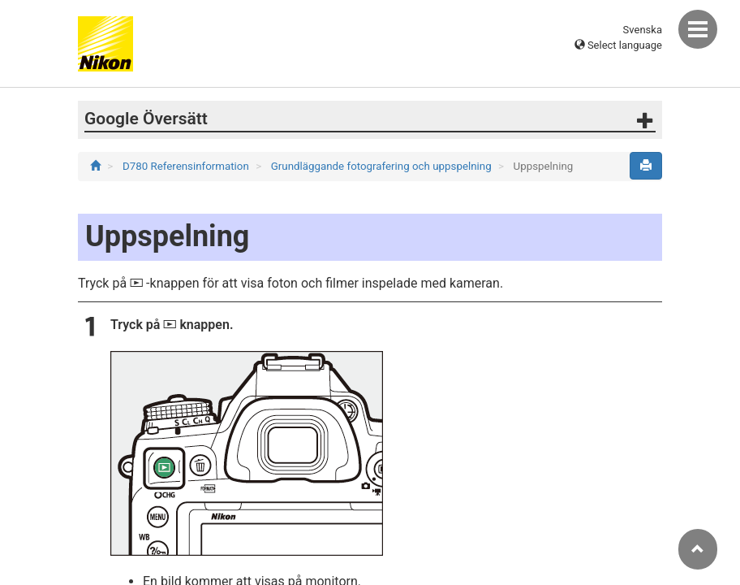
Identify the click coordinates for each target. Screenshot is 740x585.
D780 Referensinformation (187, 166)
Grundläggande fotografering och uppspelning (382, 166)
